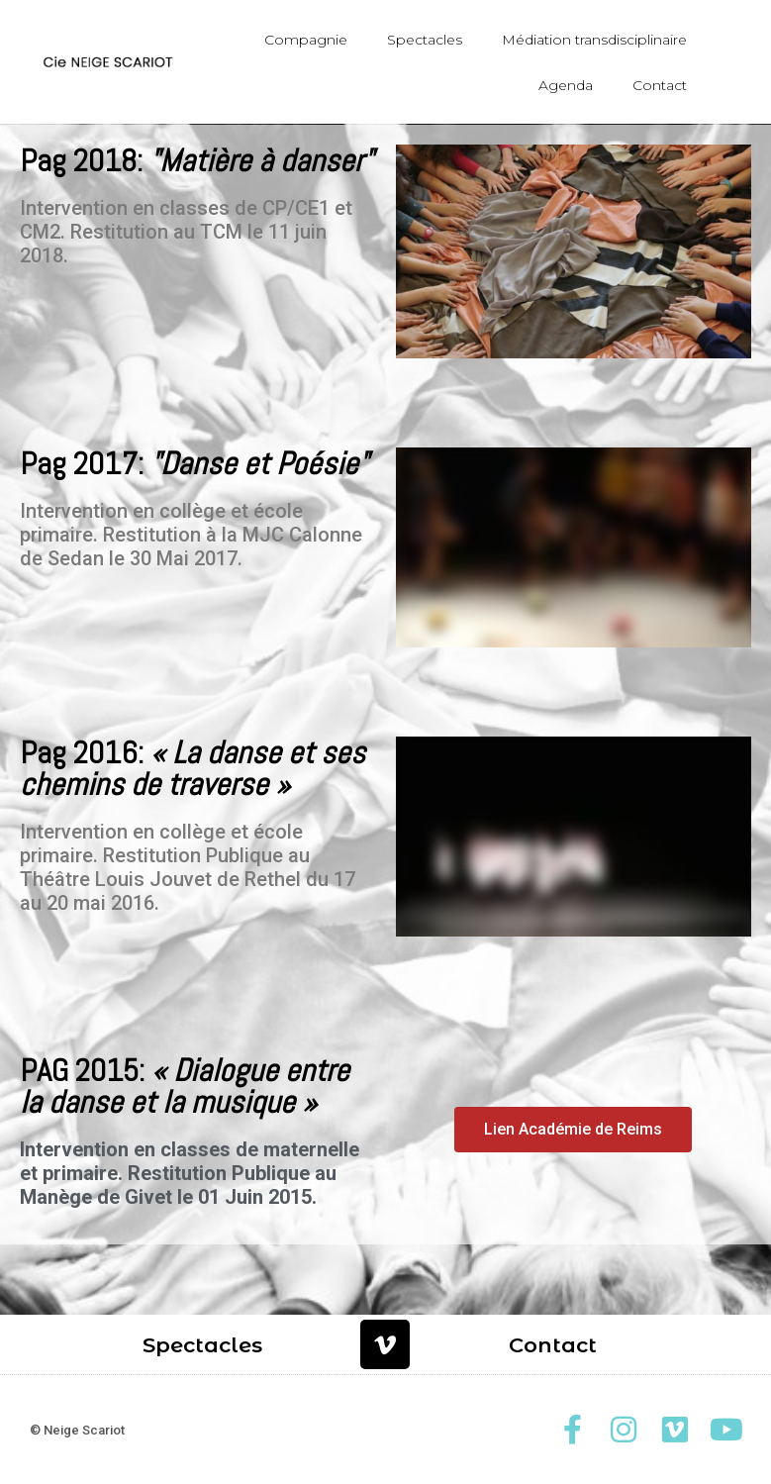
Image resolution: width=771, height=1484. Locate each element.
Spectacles (424, 40)
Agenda (565, 85)
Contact (659, 85)
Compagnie (305, 40)
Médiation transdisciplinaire (594, 40)
